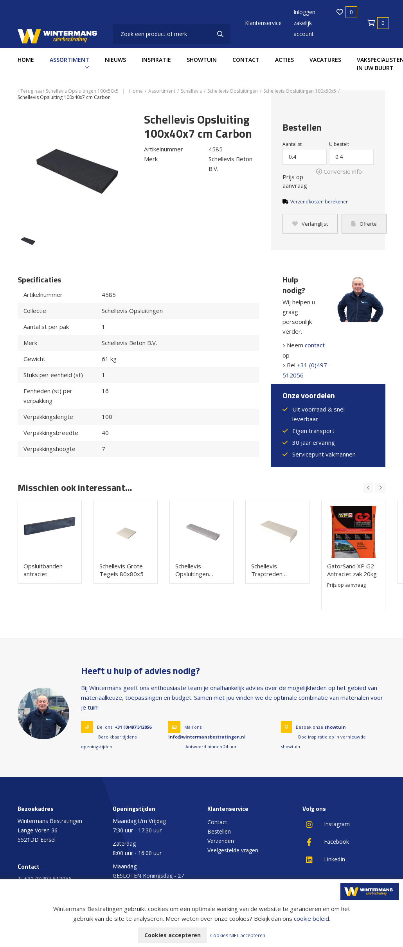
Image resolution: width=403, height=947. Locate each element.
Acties (284, 59)
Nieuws (115, 59)
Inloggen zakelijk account (304, 23)
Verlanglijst (310, 223)
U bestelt (339, 144)
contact (315, 345)
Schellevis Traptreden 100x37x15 (266, 570)
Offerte (364, 223)
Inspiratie (156, 59)
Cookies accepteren (172, 935)
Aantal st (292, 144)
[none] (220, 34)
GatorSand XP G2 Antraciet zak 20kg (352, 570)
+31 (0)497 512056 (133, 727)
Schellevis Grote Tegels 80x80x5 (121, 570)
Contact (245, 59)
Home (26, 59)
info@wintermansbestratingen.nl (207, 737)
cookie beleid (311, 918)
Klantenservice (263, 23)
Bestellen (219, 831)
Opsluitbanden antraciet (43, 570)
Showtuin (202, 59)
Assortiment (69, 59)
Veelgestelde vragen (232, 850)
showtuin (335, 727)
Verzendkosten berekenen (319, 201)
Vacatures (325, 59)
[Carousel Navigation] (374, 488)
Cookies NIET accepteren (237, 935)
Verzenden (220, 841)
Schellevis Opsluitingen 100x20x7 (192, 570)
